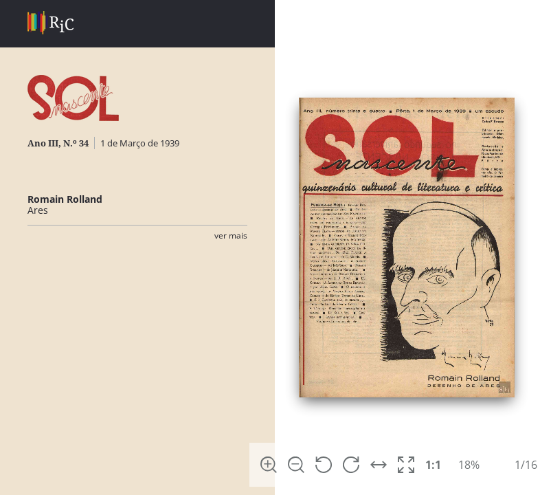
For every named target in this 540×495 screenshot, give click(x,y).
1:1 (433, 464)
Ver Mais (230, 235)
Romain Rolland (64, 199)
